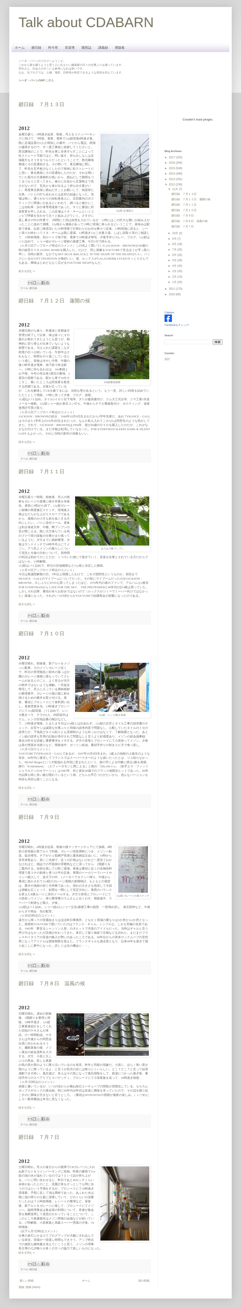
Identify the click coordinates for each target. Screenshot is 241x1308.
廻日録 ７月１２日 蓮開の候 (54, 301)
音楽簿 (70, 47)
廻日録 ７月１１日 (41, 471)
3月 (174, 271)
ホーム (20, 47)
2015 (172, 168)
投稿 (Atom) (33, 1287)
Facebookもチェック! (177, 325)
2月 (174, 276)
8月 (174, 244)
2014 (172, 173)
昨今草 (53, 47)
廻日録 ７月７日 (39, 1137)
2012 (172, 184)
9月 (174, 238)
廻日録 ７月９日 (39, 817)
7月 (174, 249)
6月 (174, 255)
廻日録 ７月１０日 (41, 633)
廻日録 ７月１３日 (41, 104)
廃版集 (120, 47)
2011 (172, 288)
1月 (174, 282)
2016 (172, 162)
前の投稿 (143, 1280)
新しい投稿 (27, 1280)
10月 (175, 233)
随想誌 (86, 47)
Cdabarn (169, 312)
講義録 (103, 47)
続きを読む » (27, 271)
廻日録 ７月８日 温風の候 (52, 983)
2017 (172, 157)
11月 (175, 189)
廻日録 (36, 47)
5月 (174, 260)
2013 (172, 179)
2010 (172, 294)
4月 (174, 265)
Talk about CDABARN (86, 22)
